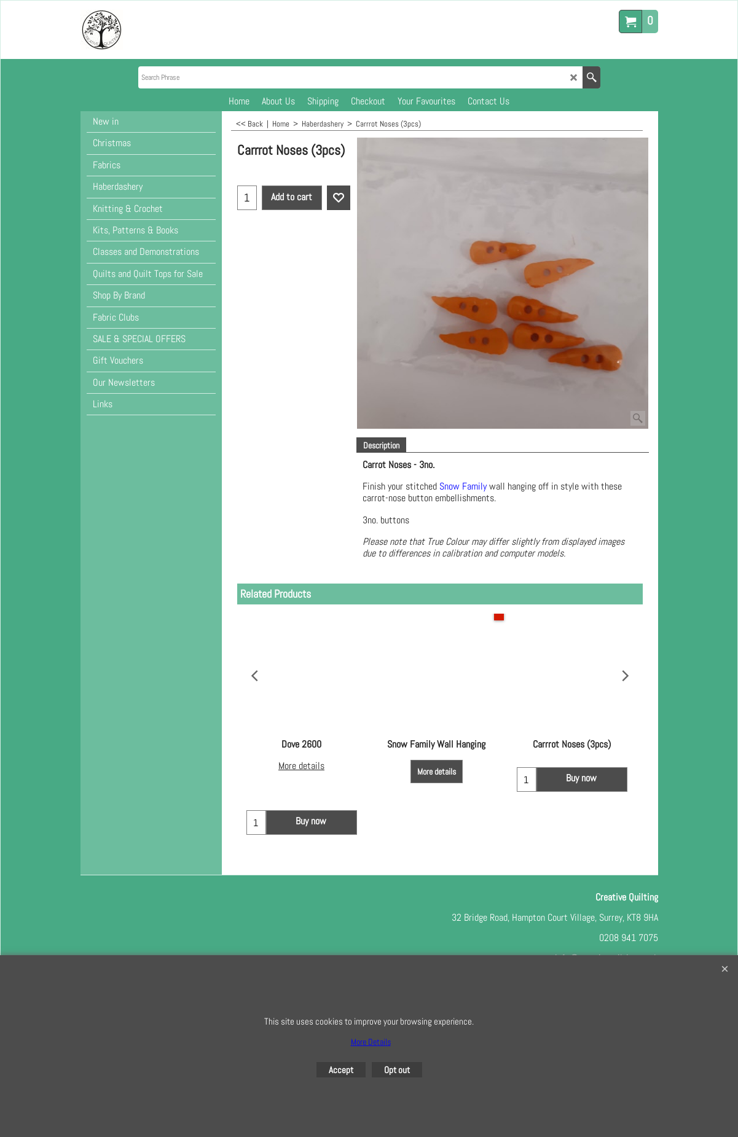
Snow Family (464, 486)
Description (381, 445)
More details (301, 766)
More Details (371, 1041)
